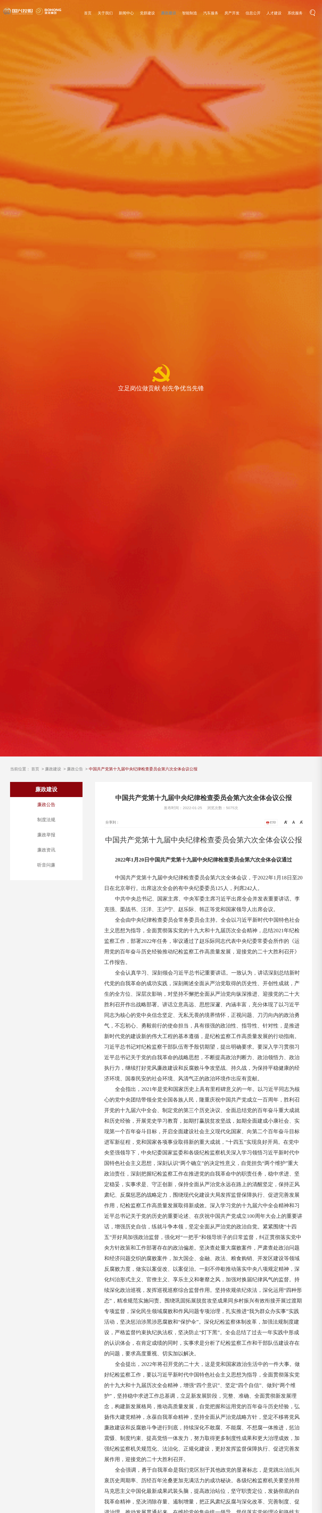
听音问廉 (46, 865)
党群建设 (147, 13)
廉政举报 (46, 834)
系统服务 (295, 13)
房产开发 (231, 13)
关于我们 (105, 13)
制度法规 (46, 819)
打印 (271, 822)
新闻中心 (126, 13)
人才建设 (273, 13)
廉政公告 (75, 769)
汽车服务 (210, 13)
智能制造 (189, 13)
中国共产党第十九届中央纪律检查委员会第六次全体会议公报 (143, 769)
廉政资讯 (46, 849)
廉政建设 (168, 13)
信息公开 (253, 13)
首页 (88, 13)
